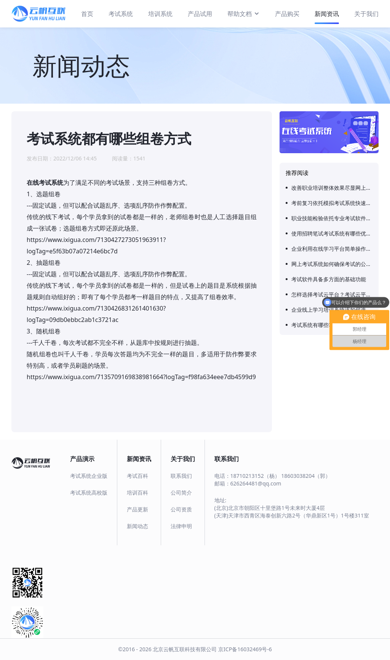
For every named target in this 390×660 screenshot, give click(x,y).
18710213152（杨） (255, 475)
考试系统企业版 (88, 475)
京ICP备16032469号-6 (245, 649)
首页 (87, 14)
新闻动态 (137, 526)
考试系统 (121, 14)
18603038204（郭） (306, 475)
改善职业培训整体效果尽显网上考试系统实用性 (331, 187)
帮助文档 (243, 13)
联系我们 (181, 475)
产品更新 (137, 509)
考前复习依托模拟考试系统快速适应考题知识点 (331, 203)
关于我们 (366, 14)
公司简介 (181, 492)
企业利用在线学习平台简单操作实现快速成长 (331, 248)
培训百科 (137, 492)
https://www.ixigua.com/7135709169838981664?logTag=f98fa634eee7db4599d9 (141, 377)
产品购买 (287, 14)
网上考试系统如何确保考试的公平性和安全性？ (331, 264)
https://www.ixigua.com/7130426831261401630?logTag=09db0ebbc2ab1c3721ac (96, 314)
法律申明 (181, 526)
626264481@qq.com (255, 483)
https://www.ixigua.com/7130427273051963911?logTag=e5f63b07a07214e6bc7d (96, 245)
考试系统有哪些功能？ (318, 324)
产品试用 (200, 14)
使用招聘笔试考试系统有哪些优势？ (331, 233)
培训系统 (160, 14)
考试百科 (137, 475)
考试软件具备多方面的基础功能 (328, 279)
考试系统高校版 (88, 492)
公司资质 (181, 509)
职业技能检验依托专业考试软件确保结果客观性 (331, 218)
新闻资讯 (327, 14)
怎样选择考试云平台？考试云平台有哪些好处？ (331, 294)
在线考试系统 (45, 182)
